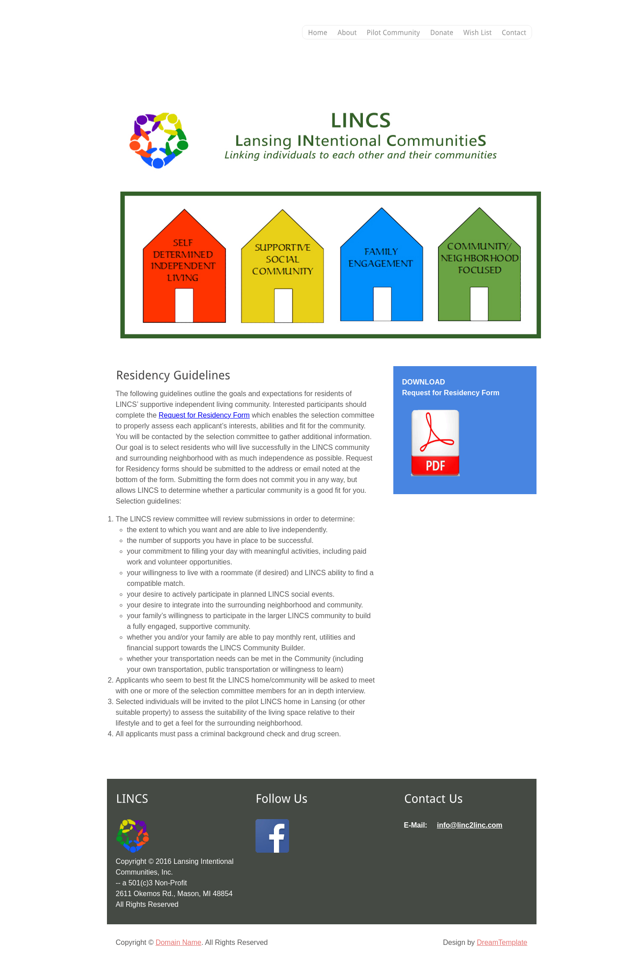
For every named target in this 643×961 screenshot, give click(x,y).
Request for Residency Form (204, 415)
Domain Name (178, 942)
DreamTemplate (502, 942)
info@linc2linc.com (469, 825)
